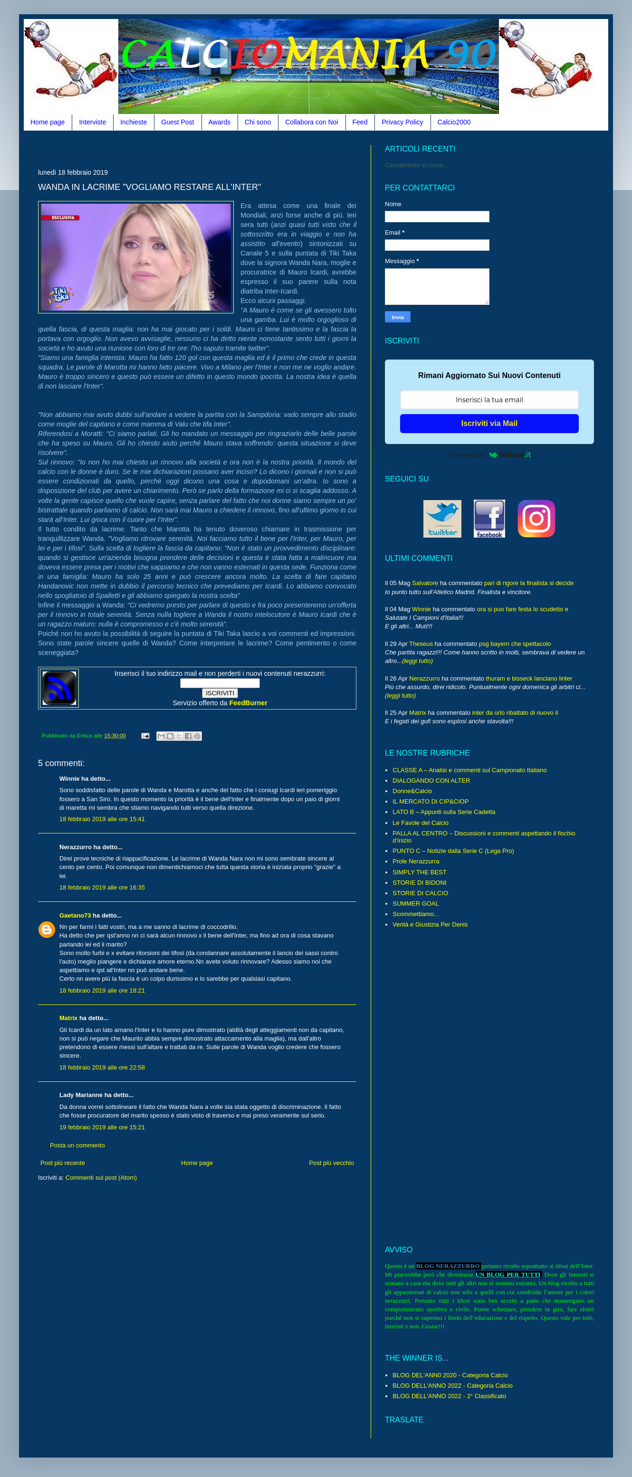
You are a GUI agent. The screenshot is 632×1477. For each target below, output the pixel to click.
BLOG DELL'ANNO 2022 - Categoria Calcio (452, 1385)
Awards (219, 122)
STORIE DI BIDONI (419, 882)
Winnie (421, 609)
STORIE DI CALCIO (420, 893)
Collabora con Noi (311, 122)
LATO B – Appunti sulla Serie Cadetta (444, 811)
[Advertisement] (211, 148)
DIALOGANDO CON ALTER (431, 780)
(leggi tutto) (417, 660)
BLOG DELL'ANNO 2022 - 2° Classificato (449, 1396)
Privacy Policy (402, 122)
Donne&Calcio (412, 791)
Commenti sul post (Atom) (101, 1177)
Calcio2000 (454, 122)
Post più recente (62, 1162)
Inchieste (133, 122)
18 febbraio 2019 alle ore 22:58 (102, 1067)
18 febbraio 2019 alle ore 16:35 (102, 887)
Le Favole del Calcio (421, 822)
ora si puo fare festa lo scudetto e (522, 609)
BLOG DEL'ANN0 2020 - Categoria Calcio (450, 1375)
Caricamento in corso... (417, 165)
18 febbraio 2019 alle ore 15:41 (102, 819)
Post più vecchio (331, 1162)
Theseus (421, 643)
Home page (47, 122)
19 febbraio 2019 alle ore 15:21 (102, 1127)
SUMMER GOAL (416, 903)
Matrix (68, 1018)
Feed (360, 122)
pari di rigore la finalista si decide (529, 583)
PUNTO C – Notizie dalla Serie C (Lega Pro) (453, 850)
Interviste (92, 122)
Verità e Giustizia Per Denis (430, 924)
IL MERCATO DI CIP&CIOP (431, 801)
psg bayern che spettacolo (515, 643)
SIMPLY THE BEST (419, 872)
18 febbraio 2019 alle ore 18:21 (102, 990)
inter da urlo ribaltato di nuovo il (515, 712)
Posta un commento (77, 1145)
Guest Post (177, 122)
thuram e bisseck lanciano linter (529, 678)
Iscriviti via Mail (489, 423)
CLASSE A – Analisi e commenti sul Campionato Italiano (469, 770)
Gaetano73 (75, 915)
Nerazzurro (424, 678)
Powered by (489, 454)
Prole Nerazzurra (416, 861)
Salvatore (425, 583)
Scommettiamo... (416, 914)
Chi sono (258, 122)
